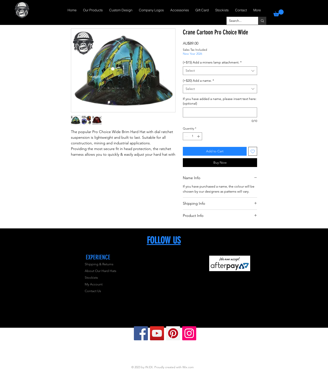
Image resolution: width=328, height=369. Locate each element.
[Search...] (239, 21)
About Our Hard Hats (100, 271)
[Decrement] (186, 136)
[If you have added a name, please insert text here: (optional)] (220, 112)
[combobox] (220, 70)
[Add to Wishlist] (252, 151)
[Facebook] (141, 333)
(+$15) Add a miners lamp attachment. (212, 62)
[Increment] (198, 136)
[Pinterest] (173, 333)
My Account (93, 284)
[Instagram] (189, 333)
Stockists (91, 278)
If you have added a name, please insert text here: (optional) (219, 101)
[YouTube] (157, 333)
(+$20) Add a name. (198, 81)
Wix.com (188, 367)
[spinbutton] (192, 136)
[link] (278, 12)
